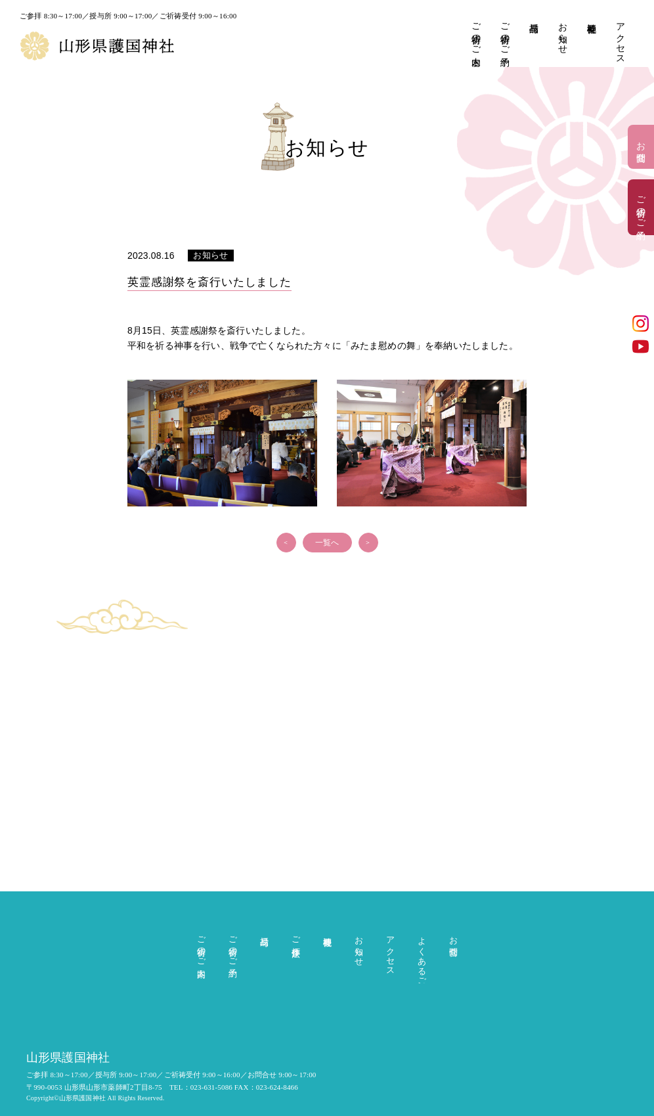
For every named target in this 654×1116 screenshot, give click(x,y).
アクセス (620, 38)
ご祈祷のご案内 (476, 33)
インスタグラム (640, 323)
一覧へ (327, 542)
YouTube (640, 346)
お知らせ (562, 33)
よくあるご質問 (422, 957)
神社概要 (591, 17)
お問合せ (641, 146)
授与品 (533, 17)
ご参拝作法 (296, 937)
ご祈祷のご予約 (505, 33)
